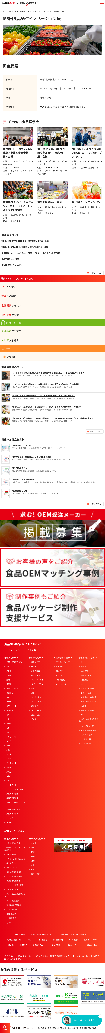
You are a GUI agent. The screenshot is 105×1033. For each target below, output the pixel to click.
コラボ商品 (60, 679)
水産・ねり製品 (12, 688)
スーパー (84, 662)
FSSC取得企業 (86, 735)
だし (8, 728)
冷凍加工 (34, 706)
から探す (8, 287)
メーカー (84, 684)
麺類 (8, 679)
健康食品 (9, 693)
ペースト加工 (36, 701)
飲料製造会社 (11, 854)
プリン (8, 780)
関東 (33, 852)
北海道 (33, 843)
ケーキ (8, 754)
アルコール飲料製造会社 (15, 859)
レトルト (9, 741)
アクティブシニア (63, 662)
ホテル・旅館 (86, 675)
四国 (33, 869)
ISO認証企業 (86, 743)
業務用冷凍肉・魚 (13, 809)
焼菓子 (8, 772)
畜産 (8, 697)
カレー (8, 719)
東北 (33, 847)
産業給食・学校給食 (88, 697)
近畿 (33, 861)
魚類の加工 (35, 671)
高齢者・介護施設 (88, 710)
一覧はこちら (95, 273)
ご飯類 (8, 675)
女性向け (59, 675)
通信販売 (84, 679)
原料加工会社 (11, 867)
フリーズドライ (37, 679)
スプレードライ (37, 684)
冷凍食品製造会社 (13, 881)
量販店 (83, 666)
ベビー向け (60, 666)
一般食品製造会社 (13, 843)
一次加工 (9, 818)
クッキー (9, 758)
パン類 (8, 671)
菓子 (8, 745)
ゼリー (8, 715)
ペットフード (11, 785)
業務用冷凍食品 (12, 793)
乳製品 (8, 701)
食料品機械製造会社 (14, 872)
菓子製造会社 (11, 863)
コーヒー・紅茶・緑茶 (15, 789)
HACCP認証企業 (87, 726)
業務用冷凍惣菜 (12, 798)
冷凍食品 (9, 710)
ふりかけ (9, 732)
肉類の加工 (35, 666)
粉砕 (33, 688)
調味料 (8, 723)
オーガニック (61, 684)
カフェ (83, 715)
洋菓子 (8, 776)
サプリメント (11, 706)
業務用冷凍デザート (14, 814)
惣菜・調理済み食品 (14, 662)
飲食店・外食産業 (88, 688)
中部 (33, 856)
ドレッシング (11, 736)
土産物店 (84, 671)
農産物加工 (35, 662)
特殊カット (35, 675)
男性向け (59, 671)
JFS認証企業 (86, 739)
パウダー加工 (36, 697)
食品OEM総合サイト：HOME (14, 11)
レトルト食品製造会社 (15, 876)
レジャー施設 (86, 693)
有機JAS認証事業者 (88, 730)
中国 (33, 865)
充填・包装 (35, 715)
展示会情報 (32, 11)
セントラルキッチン (88, 701)
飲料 (8, 666)
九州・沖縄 (35, 874)
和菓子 (8, 767)
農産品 (8, 684)
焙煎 (33, 693)
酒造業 (83, 706)
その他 (8, 822)
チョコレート (11, 763)
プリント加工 (36, 710)
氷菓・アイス (11, 750)
